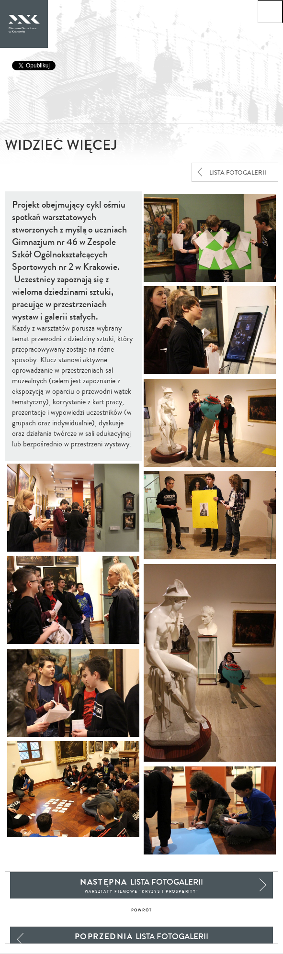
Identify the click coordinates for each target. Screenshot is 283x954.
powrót (141, 910)
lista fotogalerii (237, 172)
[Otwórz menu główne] (270, 11)
